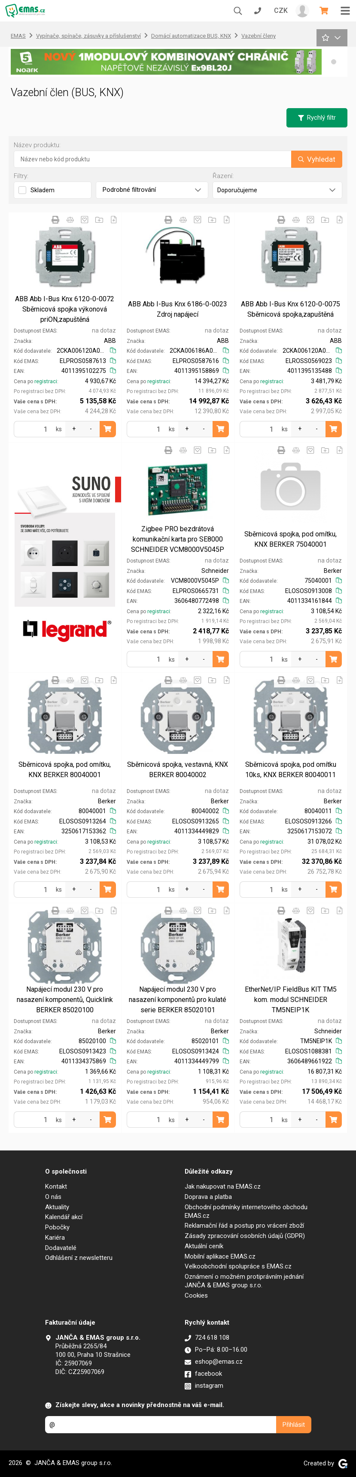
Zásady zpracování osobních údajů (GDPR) (245, 1236)
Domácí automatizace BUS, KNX (191, 36)
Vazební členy (258, 36)
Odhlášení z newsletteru (79, 1258)
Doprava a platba (208, 1197)
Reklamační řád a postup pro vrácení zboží (244, 1225)
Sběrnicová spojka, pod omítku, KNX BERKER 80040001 (64, 769)
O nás (53, 1197)
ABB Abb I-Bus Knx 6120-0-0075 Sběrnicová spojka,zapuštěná (290, 309)
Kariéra (55, 1237)
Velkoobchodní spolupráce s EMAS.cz (238, 1266)
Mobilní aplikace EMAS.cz (220, 1256)
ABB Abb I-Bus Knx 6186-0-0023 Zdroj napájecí (177, 309)
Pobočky (57, 1227)
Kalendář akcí (63, 1217)
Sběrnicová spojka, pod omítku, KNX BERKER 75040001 (290, 539)
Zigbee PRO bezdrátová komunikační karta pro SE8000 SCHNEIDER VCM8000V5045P (177, 539)
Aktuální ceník (204, 1246)
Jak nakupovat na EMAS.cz (223, 1186)
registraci (45, 381)
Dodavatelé (60, 1248)
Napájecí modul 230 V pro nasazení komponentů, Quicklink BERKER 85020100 (65, 999)
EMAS (18, 36)
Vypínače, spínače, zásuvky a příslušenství (88, 36)
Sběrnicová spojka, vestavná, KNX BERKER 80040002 (177, 769)
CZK (281, 10)
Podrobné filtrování (152, 190)
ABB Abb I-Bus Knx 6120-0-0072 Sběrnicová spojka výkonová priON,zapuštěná (64, 309)
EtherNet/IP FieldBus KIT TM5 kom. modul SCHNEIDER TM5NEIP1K (291, 999)
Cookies (196, 1295)
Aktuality (57, 1207)
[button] (333, 61)
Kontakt (56, 1186)
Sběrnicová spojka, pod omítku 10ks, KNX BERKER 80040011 (290, 769)
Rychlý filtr (317, 117)
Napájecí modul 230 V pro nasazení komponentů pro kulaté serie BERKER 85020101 (177, 999)
